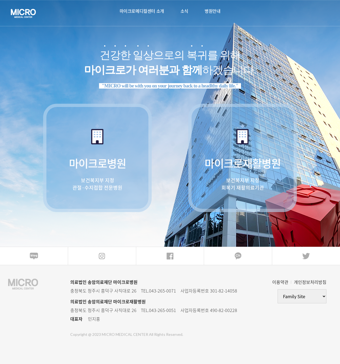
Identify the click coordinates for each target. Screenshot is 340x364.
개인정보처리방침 (310, 282)
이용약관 (280, 282)
